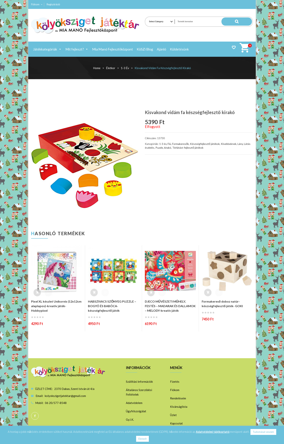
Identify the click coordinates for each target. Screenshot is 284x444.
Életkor (110, 68)
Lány (240, 143)
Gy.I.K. (130, 419)
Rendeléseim (178, 398)
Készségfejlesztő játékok (205, 143)
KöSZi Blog (145, 49)
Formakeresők (180, 143)
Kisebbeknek (228, 143)
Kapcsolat (176, 423)
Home (96, 68)
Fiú (169, 143)
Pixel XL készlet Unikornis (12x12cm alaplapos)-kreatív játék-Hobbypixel (56, 306)
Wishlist (233, 47)
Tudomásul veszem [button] (263, 431)
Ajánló (161, 49)
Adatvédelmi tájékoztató (212, 431)
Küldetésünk (179, 49)
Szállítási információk (139, 381)
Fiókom (35, 4)
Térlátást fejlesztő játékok (187, 147)
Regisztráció (53, 4)
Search (244, 21)
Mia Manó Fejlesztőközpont (112, 49)
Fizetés (174, 381)
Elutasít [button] (142, 438)
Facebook (35, 416)
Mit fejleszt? (76, 49)
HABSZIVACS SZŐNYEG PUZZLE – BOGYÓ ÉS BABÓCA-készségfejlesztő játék (112, 306)
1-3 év (125, 68)
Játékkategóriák (47, 49)
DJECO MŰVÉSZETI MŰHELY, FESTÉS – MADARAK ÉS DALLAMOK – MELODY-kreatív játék (170, 306)
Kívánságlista (178, 406)
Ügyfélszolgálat (136, 411)
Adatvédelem (134, 403)
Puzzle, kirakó (163, 147)
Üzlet (173, 415)
